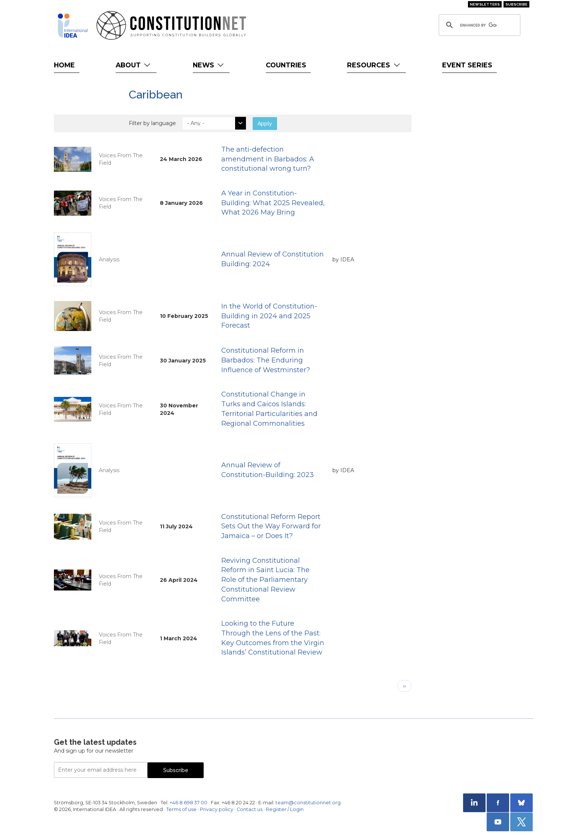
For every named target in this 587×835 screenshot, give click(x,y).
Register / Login (285, 809)
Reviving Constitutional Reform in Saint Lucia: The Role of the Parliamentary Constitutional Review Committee (265, 579)
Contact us (249, 809)
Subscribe (516, 4)
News (209, 65)
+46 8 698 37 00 (188, 802)
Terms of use (181, 809)
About (134, 65)
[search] (478, 25)
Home (64, 65)
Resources (374, 65)
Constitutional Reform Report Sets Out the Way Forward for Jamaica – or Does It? (271, 526)
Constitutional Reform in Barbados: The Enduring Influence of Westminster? (265, 360)
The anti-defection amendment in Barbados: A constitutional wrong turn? (267, 159)
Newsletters (485, 4)
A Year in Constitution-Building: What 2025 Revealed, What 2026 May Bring (273, 202)
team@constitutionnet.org (308, 802)
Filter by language (152, 123)
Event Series (467, 65)
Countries (286, 65)
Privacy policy (216, 809)
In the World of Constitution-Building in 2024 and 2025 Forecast (269, 316)
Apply (265, 124)
